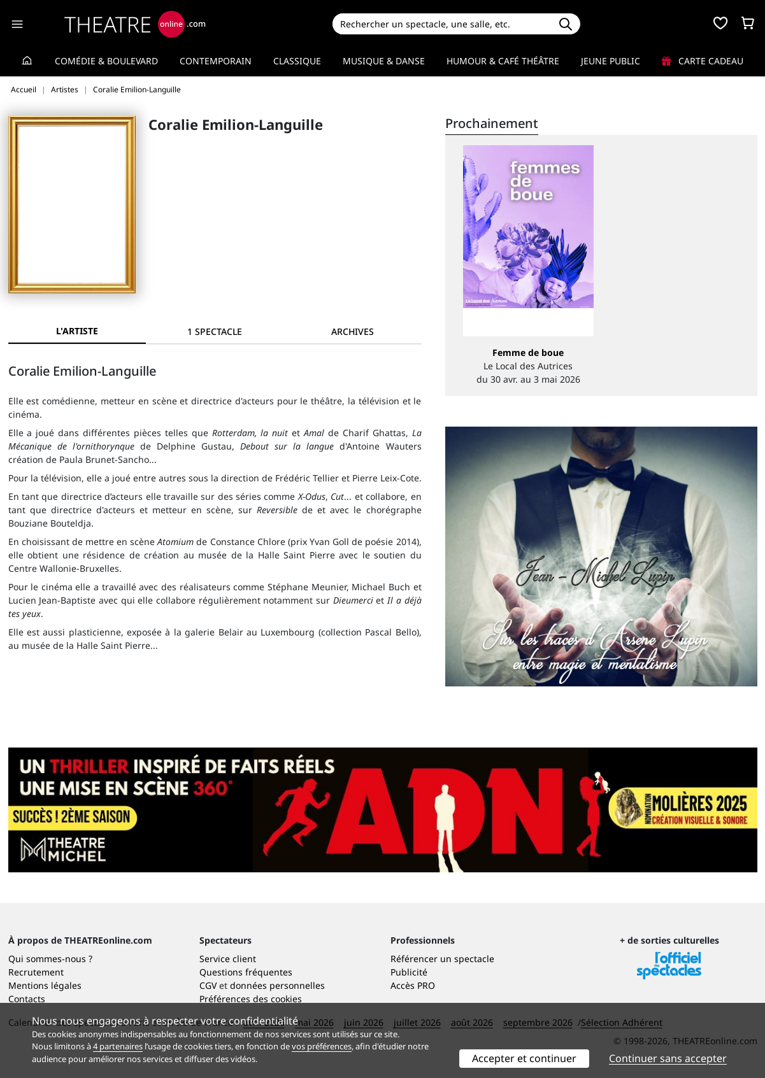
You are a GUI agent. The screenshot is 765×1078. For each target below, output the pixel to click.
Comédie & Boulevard (106, 61)
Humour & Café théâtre (503, 61)
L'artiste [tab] (77, 331)
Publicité (408, 972)
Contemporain (216, 61)
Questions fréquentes (245, 972)
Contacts (26, 999)
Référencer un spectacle (442, 959)
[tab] (214, 331)
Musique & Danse (384, 61)
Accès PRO (412, 985)
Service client (227, 959)
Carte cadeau (702, 61)
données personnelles (277, 985)
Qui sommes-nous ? (50, 959)
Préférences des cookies (250, 999)
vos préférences (322, 1046)
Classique (297, 61)
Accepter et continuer (524, 1058)
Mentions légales (45, 985)
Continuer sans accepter (668, 1058)
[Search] (441, 23)
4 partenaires (118, 1046)
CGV (208, 985)
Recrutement (36, 972)
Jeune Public (610, 61)
